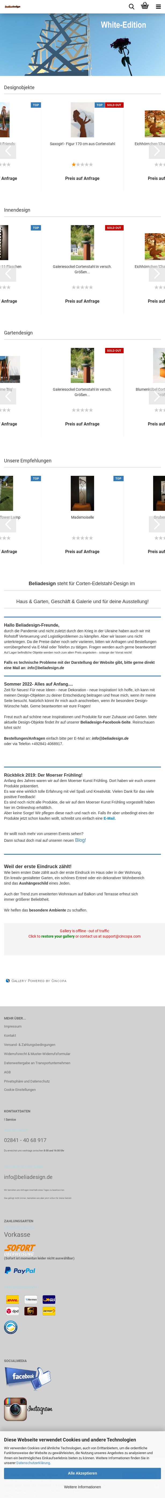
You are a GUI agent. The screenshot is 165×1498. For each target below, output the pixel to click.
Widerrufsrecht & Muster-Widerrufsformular (37, 1054)
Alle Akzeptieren (82, 1473)
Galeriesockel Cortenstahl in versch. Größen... (82, 269)
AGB (7, 1072)
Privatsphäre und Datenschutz (27, 1081)
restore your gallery (58, 936)
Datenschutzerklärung (33, 1463)
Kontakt (10, 1035)
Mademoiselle (82, 517)
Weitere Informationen (82, 1487)
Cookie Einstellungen (20, 1090)
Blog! (80, 840)
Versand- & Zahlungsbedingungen (29, 1045)
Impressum (12, 1026)
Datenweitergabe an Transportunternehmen (37, 1063)
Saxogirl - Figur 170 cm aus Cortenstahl (82, 144)
